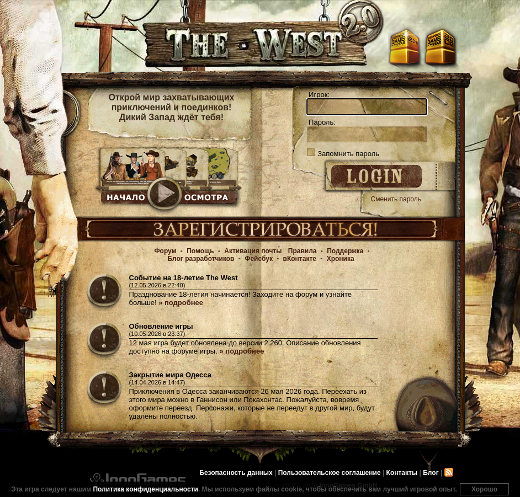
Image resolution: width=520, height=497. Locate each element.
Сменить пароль (396, 199)
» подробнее (180, 302)
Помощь (200, 251)
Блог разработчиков (200, 259)
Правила (302, 251)
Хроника (340, 259)
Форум (165, 251)
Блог (430, 473)
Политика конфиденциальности (145, 489)
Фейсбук (259, 259)
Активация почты (253, 251)
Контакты (402, 473)
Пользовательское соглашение (329, 473)
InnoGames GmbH (137, 479)
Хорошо (484, 489)
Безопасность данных (235, 473)
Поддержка (345, 251)
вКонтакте (299, 259)
